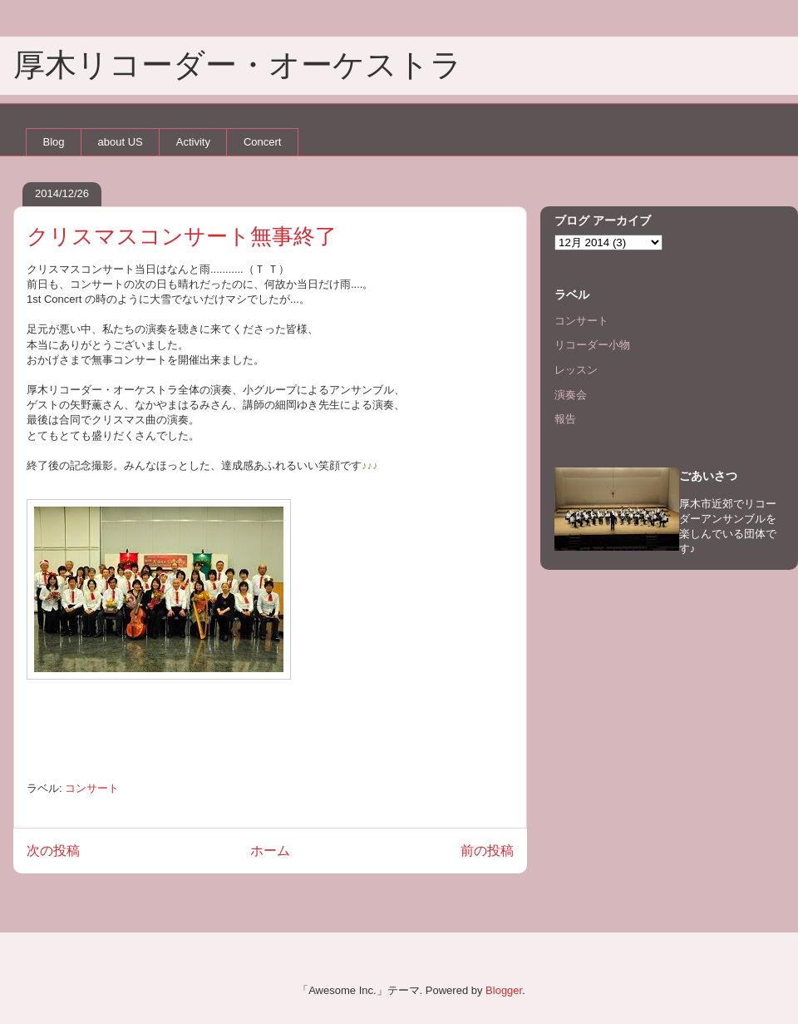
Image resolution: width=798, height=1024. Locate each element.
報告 (565, 419)
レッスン (576, 370)
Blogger (503, 990)
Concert (263, 142)
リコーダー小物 (592, 345)
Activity (193, 142)
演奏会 (570, 394)
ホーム (270, 850)
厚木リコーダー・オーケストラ (237, 64)
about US (120, 142)
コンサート (92, 788)
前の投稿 (487, 850)
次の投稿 (53, 850)
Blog (54, 142)
